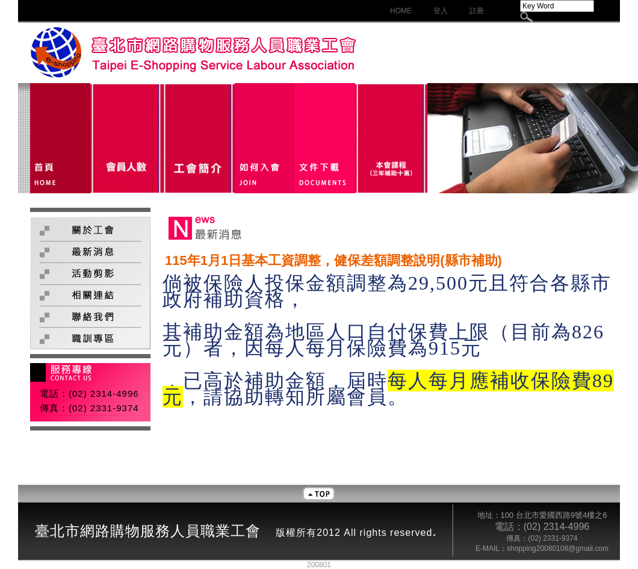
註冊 (476, 11)
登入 (440, 11)
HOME (401, 11)
